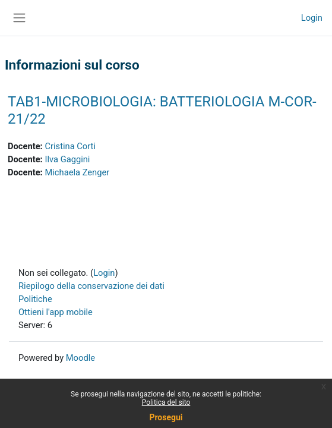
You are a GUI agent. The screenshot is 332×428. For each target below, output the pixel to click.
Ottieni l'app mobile (55, 312)
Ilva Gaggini (67, 159)
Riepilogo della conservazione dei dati (91, 286)
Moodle (80, 358)
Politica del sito (166, 402)
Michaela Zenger (77, 172)
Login (311, 17)
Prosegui (165, 417)
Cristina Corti (70, 146)
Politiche (35, 299)
